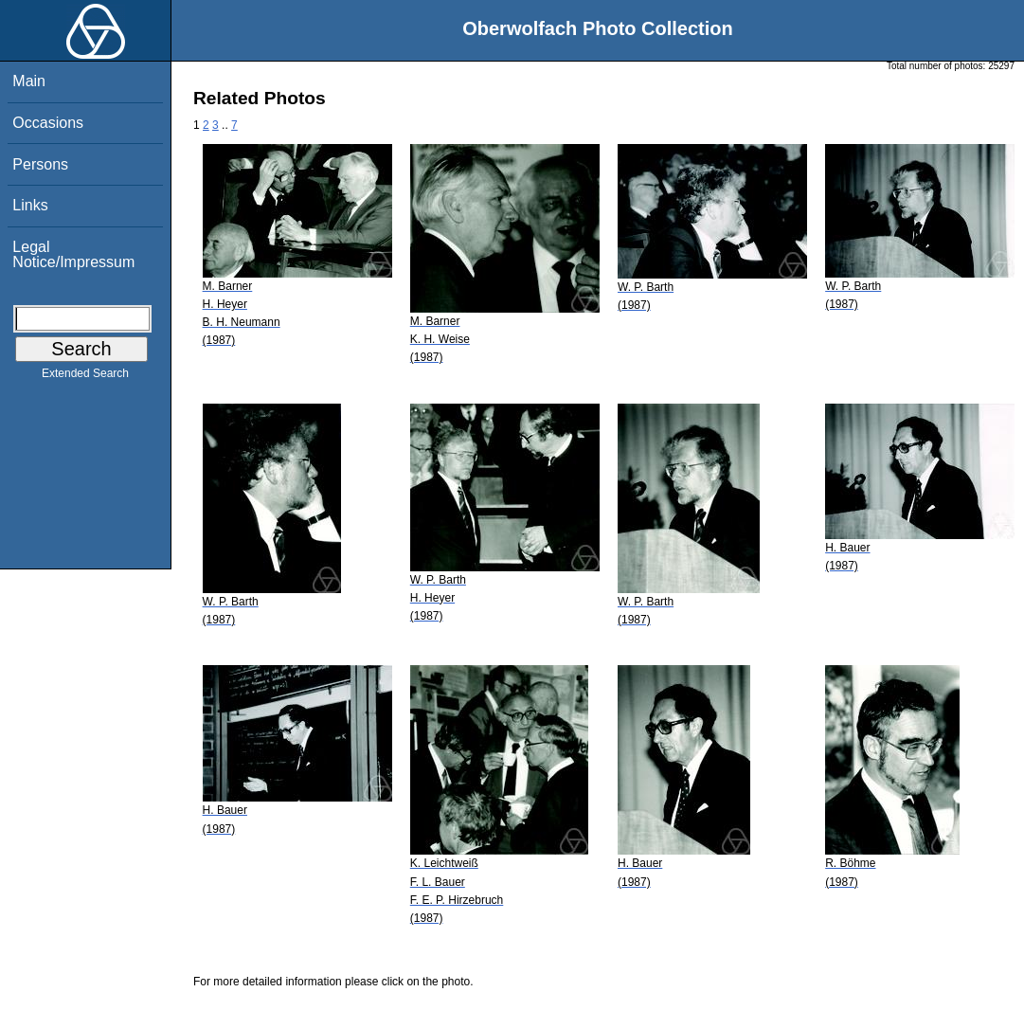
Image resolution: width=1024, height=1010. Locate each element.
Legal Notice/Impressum (73, 254)
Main (28, 81)
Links (29, 205)
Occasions (47, 123)
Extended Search (85, 377)
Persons (40, 164)
